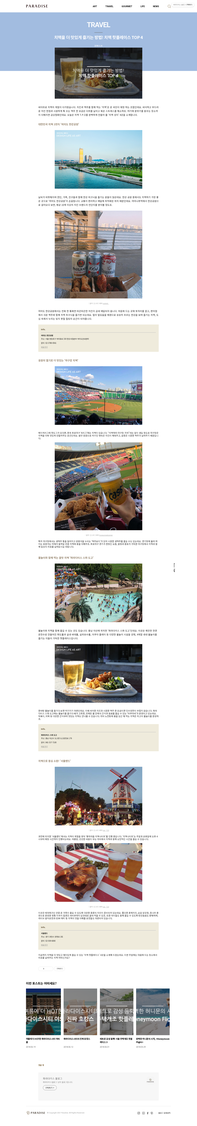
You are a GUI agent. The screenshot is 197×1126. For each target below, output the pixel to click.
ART (95, 6)
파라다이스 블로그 (52, 1078)
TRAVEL (109, 6)
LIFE (142, 6)
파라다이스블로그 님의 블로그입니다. (58, 1082)
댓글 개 (41, 1065)
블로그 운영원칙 (164, 1113)
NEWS (156, 6)
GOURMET (127, 6)
